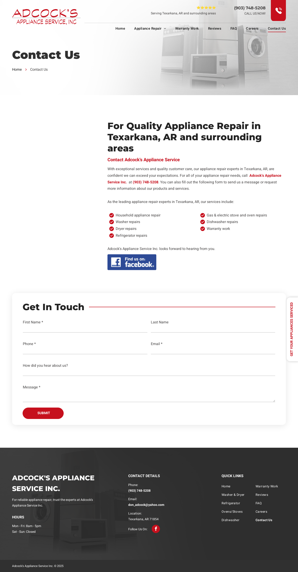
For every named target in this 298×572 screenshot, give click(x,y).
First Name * (33, 322)
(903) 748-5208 (250, 7)
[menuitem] (115, 28)
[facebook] (156, 529)
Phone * (29, 344)
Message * (31, 387)
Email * (156, 344)
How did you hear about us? (45, 365)
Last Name (160, 322)
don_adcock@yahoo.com (146, 504)
